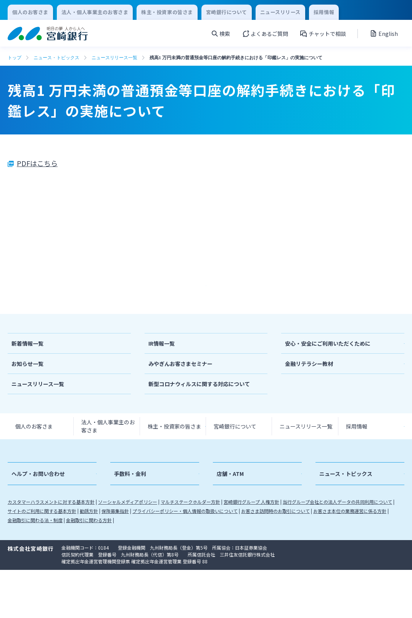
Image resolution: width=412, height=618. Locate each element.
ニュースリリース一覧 (114, 57)
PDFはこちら (37, 163)
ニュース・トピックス (56, 57)
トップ (14, 57)
